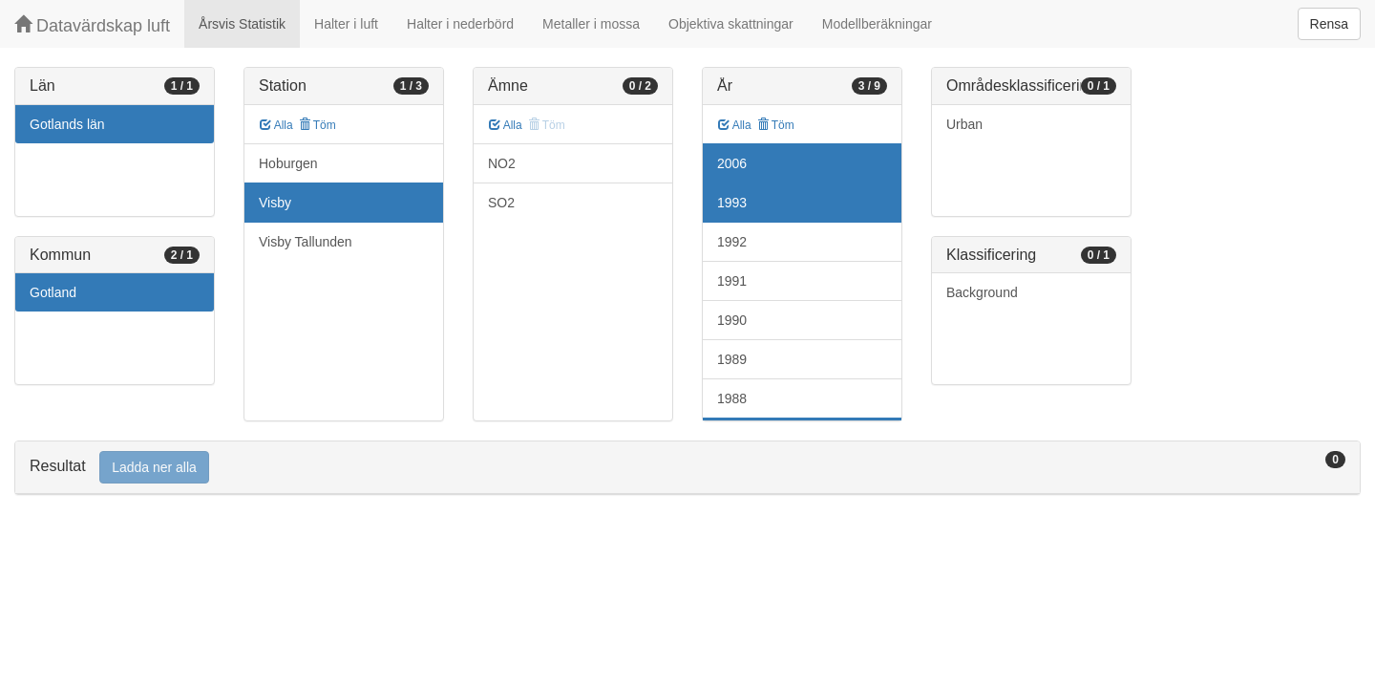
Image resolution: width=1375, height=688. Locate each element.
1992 (732, 241)
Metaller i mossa (591, 24)
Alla (276, 125)
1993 (732, 202)
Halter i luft (346, 24)
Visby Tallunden (305, 241)
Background (982, 292)
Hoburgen (288, 163)
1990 (732, 320)
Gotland (53, 292)
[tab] (687, 467)
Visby (275, 202)
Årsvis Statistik (242, 24)
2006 (732, 163)
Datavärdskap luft (92, 25)
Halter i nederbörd (460, 24)
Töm (317, 125)
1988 (732, 398)
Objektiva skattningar (730, 24)
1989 (732, 359)
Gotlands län (67, 124)
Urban (964, 124)
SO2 (501, 202)
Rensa (1329, 24)
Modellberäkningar (877, 24)
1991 (732, 281)
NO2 (502, 163)
